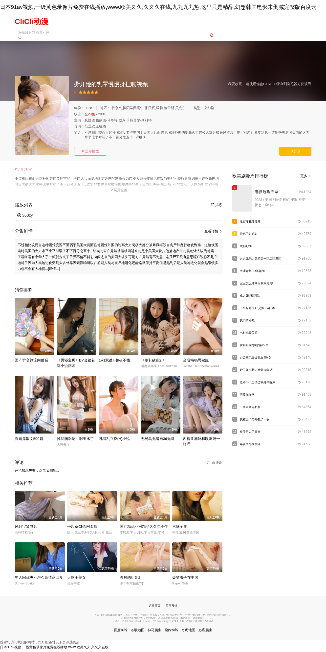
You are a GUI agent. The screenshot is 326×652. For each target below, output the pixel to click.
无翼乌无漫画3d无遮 (158, 441)
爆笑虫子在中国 (185, 580)
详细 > (141, 137)
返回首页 (154, 608)
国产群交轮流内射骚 (31, 362)
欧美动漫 (204, 21)
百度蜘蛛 (121, 632)
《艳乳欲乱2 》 (153, 362)
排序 (216, 207)
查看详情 (213, 234)
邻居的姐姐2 (130, 580)
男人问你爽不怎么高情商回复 (39, 580)
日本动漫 (136, 21)
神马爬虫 (154, 632)
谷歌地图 (138, 632)
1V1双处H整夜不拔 (114, 362)
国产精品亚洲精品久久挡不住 (144, 529)
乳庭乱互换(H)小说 (114, 441)
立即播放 (90, 151)
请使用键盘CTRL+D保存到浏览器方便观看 (278, 84)
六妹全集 (179, 529)
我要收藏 (235, 84)
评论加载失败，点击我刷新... (37, 473)
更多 (305, 176)
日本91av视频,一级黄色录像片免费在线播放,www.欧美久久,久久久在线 (54, 650)
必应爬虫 (205, 632)
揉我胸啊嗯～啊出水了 (75, 441)
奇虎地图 (188, 632)
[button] (26, 170)
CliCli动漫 (32, 21)
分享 (295, 151)
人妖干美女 (76, 580)
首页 (117, 21)
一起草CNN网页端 (82, 529)
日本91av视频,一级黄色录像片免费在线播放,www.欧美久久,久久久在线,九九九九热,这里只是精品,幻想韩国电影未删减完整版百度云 (158, 7)
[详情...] (54, 271)
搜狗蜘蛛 (171, 632)
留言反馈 (171, 608)
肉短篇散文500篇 (29, 441)
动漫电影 (182, 21)
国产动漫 (159, 21)
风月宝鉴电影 (26, 529)
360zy (25, 218)
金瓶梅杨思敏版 (196, 362)
